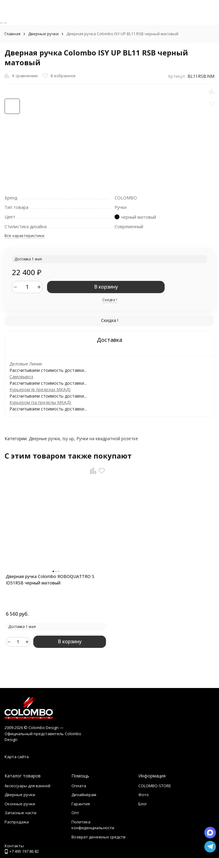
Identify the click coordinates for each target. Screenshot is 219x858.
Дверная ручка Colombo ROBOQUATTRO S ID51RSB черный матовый (50, 579)
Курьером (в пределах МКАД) (40, 389)
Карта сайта (17, 756)
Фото (143, 794)
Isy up (68, 438)
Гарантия (80, 804)
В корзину (106, 286)
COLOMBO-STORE (154, 785)
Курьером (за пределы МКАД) (40, 402)
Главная (12, 33)
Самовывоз (21, 377)
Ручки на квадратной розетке (107, 438)
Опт (75, 812)
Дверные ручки (43, 33)
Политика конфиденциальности (92, 825)
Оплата (78, 785)
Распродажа (17, 822)
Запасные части (20, 812)
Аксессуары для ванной (27, 785)
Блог (142, 804)
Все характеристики (24, 235)
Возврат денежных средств (98, 837)
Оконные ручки (20, 804)
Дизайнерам (83, 794)
